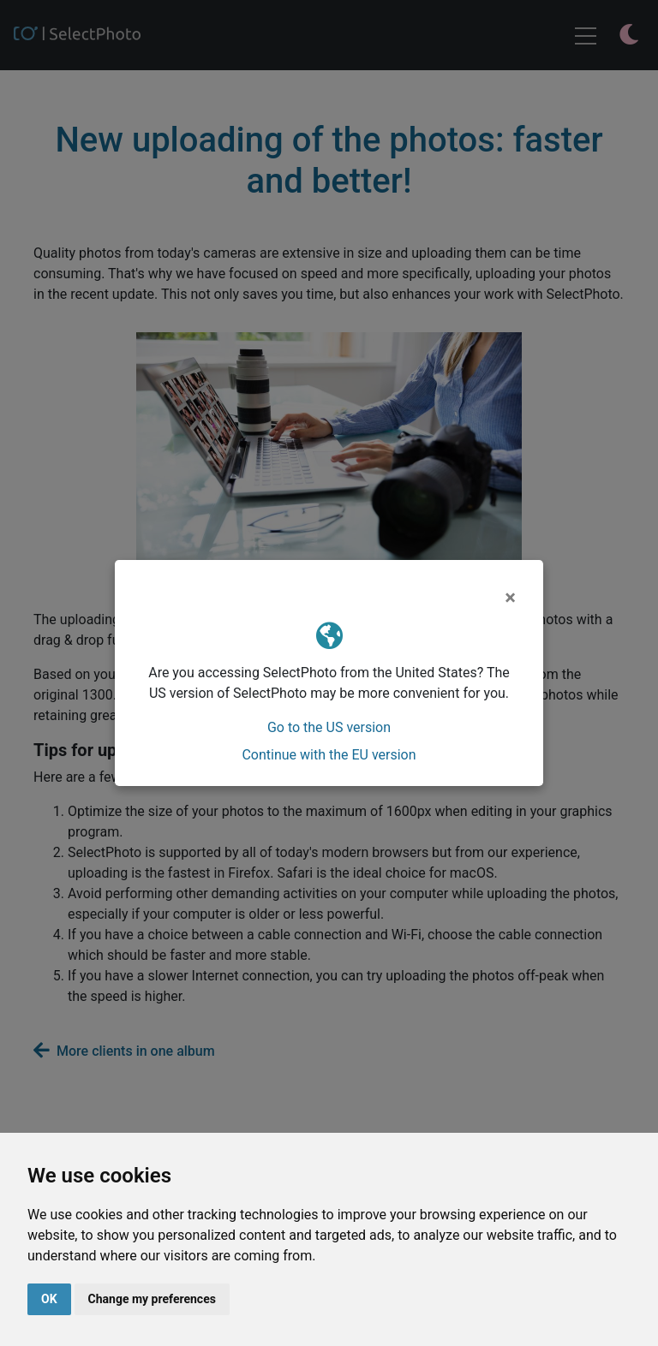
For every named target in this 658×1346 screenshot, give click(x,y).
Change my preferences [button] (152, 1299)
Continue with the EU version (329, 755)
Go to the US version (329, 727)
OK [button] (49, 1299)
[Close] (510, 598)
